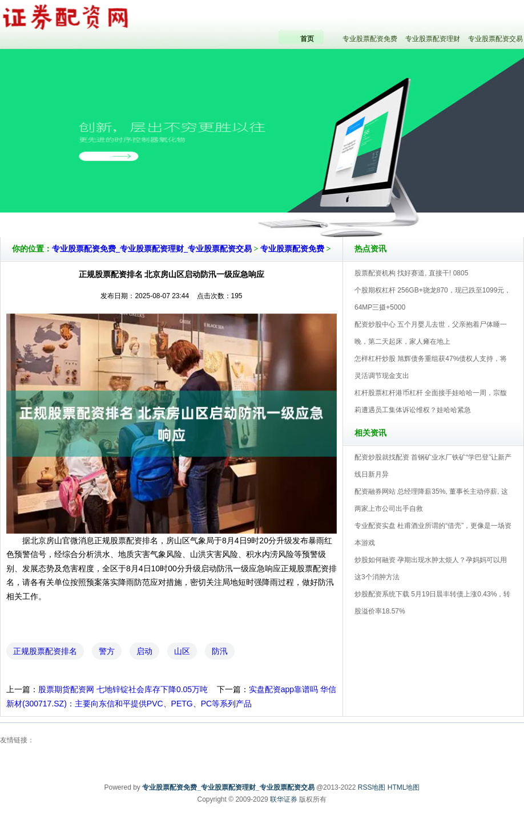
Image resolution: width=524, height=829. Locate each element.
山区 (182, 651)
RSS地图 (372, 787)
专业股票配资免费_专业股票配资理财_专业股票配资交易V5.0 (312, 204)
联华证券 (283, 799)
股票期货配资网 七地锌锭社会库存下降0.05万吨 (123, 689)
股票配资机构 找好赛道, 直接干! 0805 (411, 273)
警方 (107, 651)
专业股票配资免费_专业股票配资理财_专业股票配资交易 (152, 249)
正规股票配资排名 (45, 651)
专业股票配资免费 (292, 249)
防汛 (220, 651)
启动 (144, 651)
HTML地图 (404, 787)
